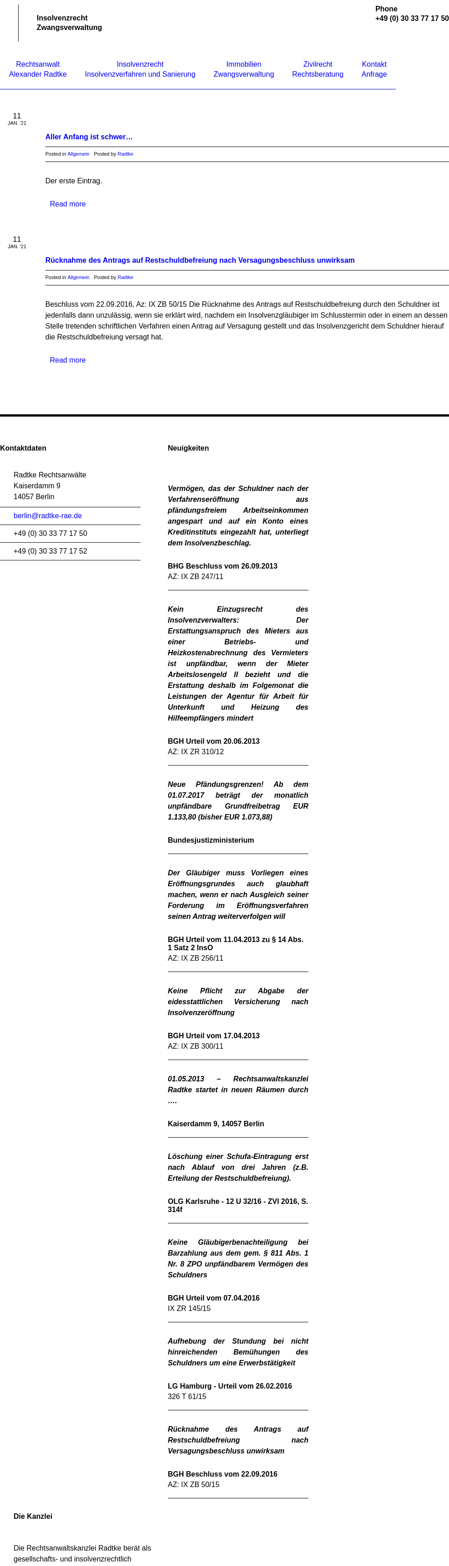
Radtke (125, 154)
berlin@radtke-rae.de (48, 516)
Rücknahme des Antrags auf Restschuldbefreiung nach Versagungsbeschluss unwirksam (200, 260)
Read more (68, 204)
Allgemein (78, 154)
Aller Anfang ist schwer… (89, 137)
